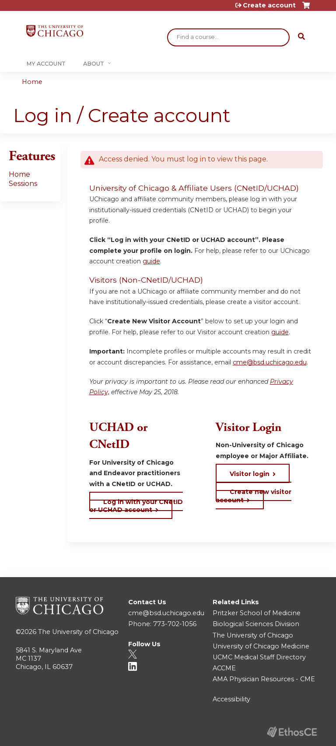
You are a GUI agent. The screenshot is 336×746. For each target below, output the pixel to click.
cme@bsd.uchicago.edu (270, 362)
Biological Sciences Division (256, 624)
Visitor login (250, 474)
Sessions (23, 183)
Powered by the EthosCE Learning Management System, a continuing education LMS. (292, 731)
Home (32, 82)
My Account (46, 63)
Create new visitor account (253, 496)
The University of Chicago (78, 632)
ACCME (224, 668)
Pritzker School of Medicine (257, 613)
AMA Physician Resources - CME (264, 679)
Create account (269, 5)
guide (151, 261)
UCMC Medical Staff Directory (259, 657)
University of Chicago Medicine (261, 646)
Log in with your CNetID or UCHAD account (136, 506)
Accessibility (231, 699)
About (93, 63)
